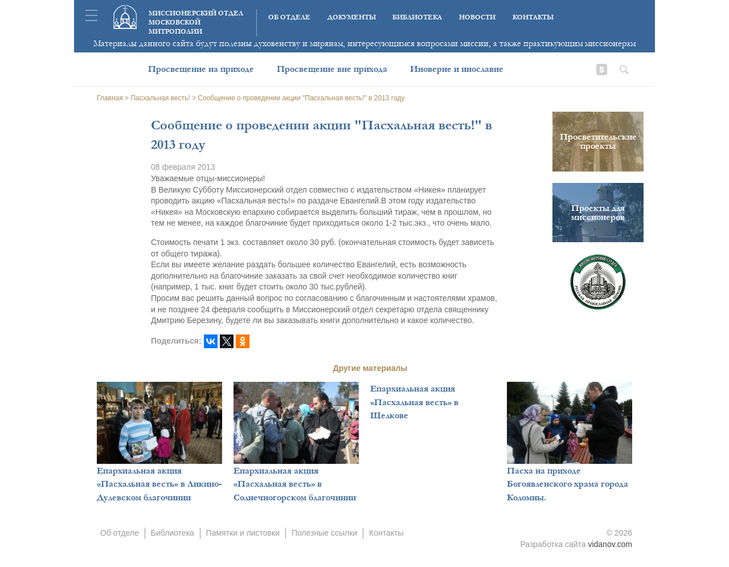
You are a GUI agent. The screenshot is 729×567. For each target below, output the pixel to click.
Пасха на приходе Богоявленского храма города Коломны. (567, 484)
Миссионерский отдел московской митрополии (196, 22)
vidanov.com (610, 544)
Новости (477, 17)
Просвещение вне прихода (332, 69)
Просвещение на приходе (201, 69)
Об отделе (289, 17)
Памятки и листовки (243, 532)
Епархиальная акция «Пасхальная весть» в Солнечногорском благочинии (295, 484)
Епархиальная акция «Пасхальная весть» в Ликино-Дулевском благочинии (159, 484)
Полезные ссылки (324, 532)
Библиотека (417, 17)
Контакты (533, 17)
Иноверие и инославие (456, 69)
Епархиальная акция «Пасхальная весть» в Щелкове (414, 402)
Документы (351, 17)
